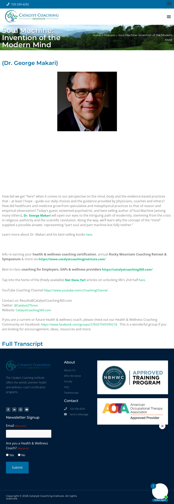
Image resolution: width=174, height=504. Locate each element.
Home (95, 35)
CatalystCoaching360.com (35, 310)
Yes (11, 455)
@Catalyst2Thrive (27, 305)
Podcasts (109, 35)
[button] (169, 3)
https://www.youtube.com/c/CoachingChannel (78, 290)
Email (16, 425)
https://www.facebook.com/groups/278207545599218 (81, 324)
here (89, 234)
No (23, 455)
